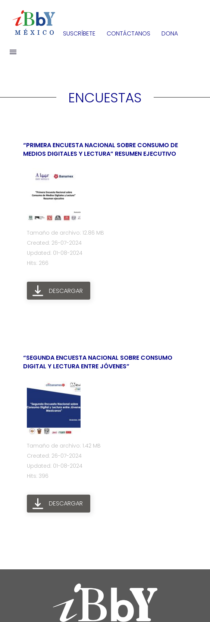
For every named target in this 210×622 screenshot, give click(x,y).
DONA (170, 33)
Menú (13, 52)
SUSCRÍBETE (79, 33)
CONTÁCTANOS (128, 33)
